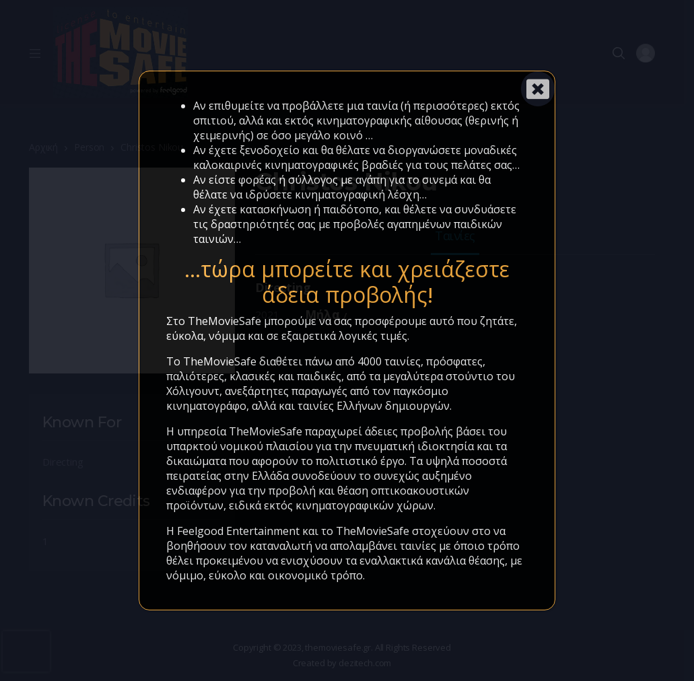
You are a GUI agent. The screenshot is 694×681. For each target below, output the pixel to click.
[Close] (538, 88)
